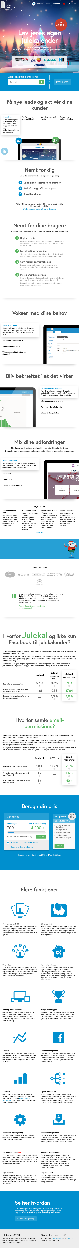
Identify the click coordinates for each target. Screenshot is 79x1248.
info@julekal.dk (57, 1238)
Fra (61, 24)
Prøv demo (62, 82)
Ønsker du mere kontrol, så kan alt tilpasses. (39, 209)
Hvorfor (40, 4)
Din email (10, 79)
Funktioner (56, 4)
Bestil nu (40, 836)
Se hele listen (39, 533)
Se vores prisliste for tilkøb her (22, 847)
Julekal (8, 8)
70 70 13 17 (45, 855)
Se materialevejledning (25, 1219)
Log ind (72, 4)
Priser (47, 4)
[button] (64, 4)
